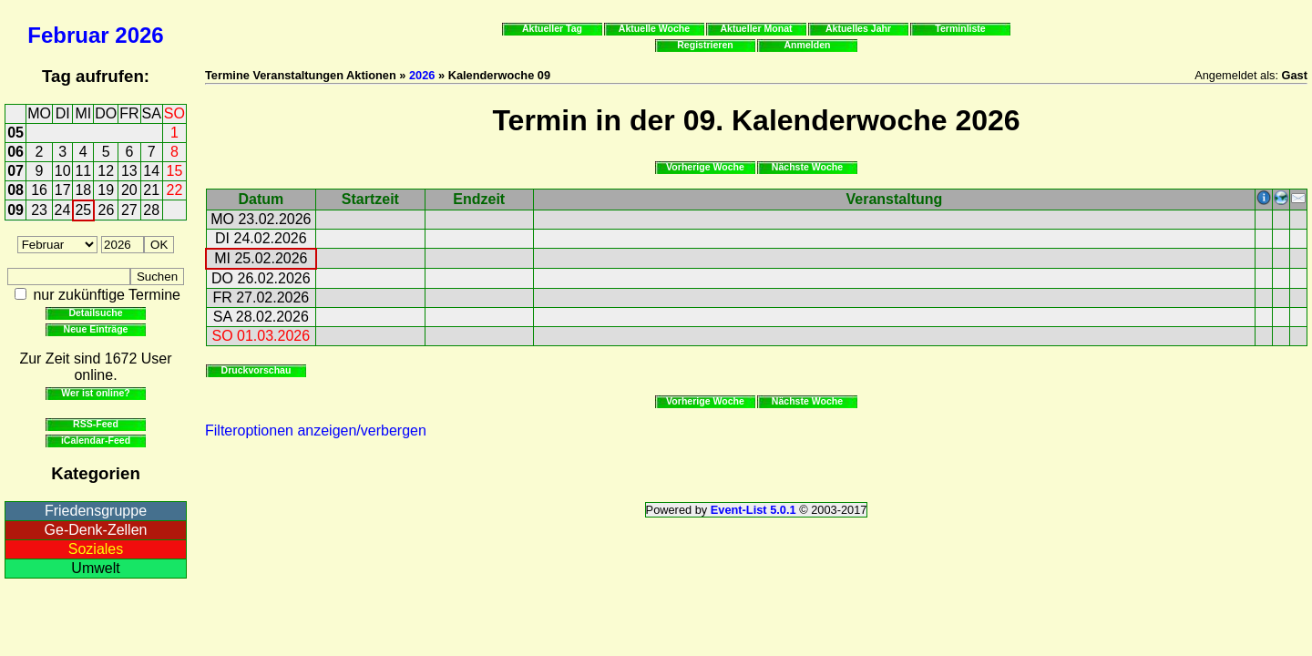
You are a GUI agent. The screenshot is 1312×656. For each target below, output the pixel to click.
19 (105, 190)
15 (175, 171)
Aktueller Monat (756, 28)
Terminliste (960, 28)
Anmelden (807, 44)
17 (63, 190)
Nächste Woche (807, 166)
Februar (67, 35)
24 (63, 210)
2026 (139, 35)
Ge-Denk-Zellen (96, 530)
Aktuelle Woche (654, 28)
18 (83, 190)
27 (129, 210)
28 (151, 210)
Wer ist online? (95, 392)
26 (106, 210)
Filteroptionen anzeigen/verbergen (315, 430)
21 (151, 190)
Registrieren (705, 44)
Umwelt (95, 568)
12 (105, 171)
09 (15, 210)
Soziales (95, 549)
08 (15, 190)
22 (175, 190)
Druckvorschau (256, 369)
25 (83, 210)
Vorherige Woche (705, 166)
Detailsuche (95, 312)
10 (63, 171)
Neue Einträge (96, 328)
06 (15, 151)
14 (151, 171)
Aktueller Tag (552, 28)
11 (83, 171)
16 (39, 190)
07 (15, 171)
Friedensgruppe (96, 510)
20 (129, 190)
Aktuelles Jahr (858, 28)
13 (129, 171)
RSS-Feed (95, 423)
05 (15, 132)
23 (39, 210)
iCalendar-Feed (95, 440)
